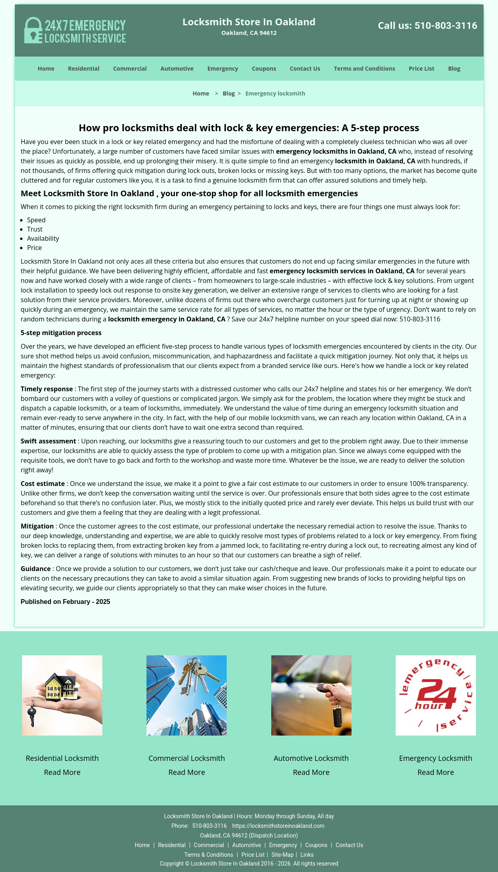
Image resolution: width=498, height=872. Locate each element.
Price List (422, 68)
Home (46, 68)
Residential (84, 68)
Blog (454, 68)
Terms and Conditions (364, 68)
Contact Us (305, 68)
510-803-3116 (446, 25)
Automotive (177, 68)
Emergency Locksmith (435, 758)
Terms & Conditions (208, 855)
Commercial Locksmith (186, 758)
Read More (62, 772)
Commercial (130, 68)
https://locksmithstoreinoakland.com (278, 826)
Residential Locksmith (62, 758)
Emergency (222, 68)
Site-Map (283, 855)
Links (307, 855)
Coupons (264, 68)
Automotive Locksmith (311, 758)
